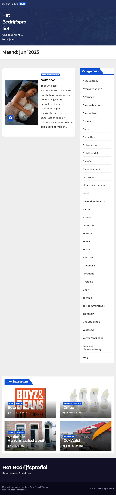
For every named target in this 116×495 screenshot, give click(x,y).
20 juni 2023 (51, 86)
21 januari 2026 (74, 413)
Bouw (86, 129)
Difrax (68, 407)
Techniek (88, 297)
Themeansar (21, 490)
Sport (86, 289)
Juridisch (88, 225)
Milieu (86, 249)
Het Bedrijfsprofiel (14, 21)
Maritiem (88, 233)
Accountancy (90, 80)
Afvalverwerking (92, 88)
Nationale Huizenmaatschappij (26, 439)
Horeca (87, 217)
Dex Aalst (71, 440)
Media (86, 241)
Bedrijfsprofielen (106, 488)
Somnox (47, 80)
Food (86, 193)
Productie (88, 273)
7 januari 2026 (18, 446)
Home (92, 488)
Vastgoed (88, 329)
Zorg (85, 357)
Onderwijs (89, 265)
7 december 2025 (75, 446)
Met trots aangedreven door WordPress (21, 487)
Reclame (88, 281)
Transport (88, 313)
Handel (87, 209)
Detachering (90, 145)
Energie (87, 161)
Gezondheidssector (50, 75)
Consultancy (90, 137)
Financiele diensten (94, 185)
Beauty (87, 121)
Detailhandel (90, 153)
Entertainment (91, 169)
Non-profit (89, 257)
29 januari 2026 (18, 413)
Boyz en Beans (20, 407)
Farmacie (88, 177)
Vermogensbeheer (93, 337)
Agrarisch (88, 96)
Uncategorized (91, 321)
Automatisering (92, 105)
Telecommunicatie (94, 305)
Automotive (90, 113)
